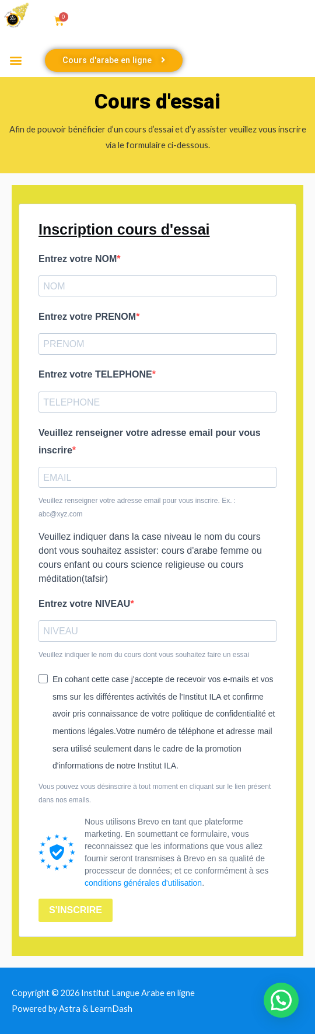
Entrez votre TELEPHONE (95, 374)
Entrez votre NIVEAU (84, 604)
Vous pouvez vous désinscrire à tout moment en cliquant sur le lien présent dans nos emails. (154, 793)
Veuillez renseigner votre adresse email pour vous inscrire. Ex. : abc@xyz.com (137, 507)
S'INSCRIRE (75, 910)
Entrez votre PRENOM (87, 317)
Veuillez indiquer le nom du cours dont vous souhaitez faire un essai (143, 655)
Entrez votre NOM (77, 259)
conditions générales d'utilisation (143, 883)
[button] (15, 60)
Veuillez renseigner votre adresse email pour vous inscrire (149, 441)
